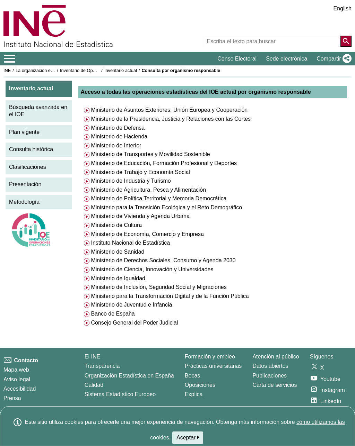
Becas (192, 376)
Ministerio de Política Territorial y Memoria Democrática (157, 198)
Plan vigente (24, 132)
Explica (194, 394)
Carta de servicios (274, 385)
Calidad (94, 385)
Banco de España (112, 314)
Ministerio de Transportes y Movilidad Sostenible (149, 154)
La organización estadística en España (54, 70)
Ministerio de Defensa (117, 128)
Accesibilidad (19, 389)
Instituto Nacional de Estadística (129, 243)
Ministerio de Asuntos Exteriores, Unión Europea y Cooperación (168, 110)
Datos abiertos (270, 366)
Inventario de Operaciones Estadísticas (98, 70)
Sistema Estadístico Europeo (120, 394)
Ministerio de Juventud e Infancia (130, 305)
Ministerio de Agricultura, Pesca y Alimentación (147, 190)
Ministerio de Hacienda (118, 136)
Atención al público (275, 356)
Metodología (24, 202)
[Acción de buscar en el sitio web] (346, 41)
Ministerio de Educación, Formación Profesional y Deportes (163, 163)
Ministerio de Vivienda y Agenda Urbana (139, 216)
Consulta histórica (31, 149)
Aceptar (187, 437)
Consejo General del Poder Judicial (133, 323)
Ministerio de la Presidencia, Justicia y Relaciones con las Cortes (170, 119)
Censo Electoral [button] (237, 59)
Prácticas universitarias (213, 366)
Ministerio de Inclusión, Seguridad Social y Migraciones (158, 287)
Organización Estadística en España (129, 376)
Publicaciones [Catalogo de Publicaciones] (269, 376)
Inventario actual (120, 70)
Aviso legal (16, 379)
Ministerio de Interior (115, 145)
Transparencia (102, 366)
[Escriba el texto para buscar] (273, 41)
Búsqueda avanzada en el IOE (38, 110)
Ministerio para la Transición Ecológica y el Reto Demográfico (165, 207)
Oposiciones (200, 385)
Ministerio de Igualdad (117, 278)
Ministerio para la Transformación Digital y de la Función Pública (169, 296)
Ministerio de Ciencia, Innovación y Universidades (151, 269)
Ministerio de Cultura (115, 225)
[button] (333, 59)
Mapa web (16, 370)
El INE (92, 356)
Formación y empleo (210, 356)
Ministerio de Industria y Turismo (130, 181)
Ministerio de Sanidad (116, 252)
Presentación (25, 184)
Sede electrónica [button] (286, 59)
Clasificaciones (27, 167)
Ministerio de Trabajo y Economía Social (139, 172)
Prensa (12, 398)
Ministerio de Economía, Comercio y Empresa (146, 234)
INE (7, 70)
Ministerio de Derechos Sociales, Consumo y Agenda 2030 (162, 260)
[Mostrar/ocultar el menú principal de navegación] (9, 59)
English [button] (343, 8)
